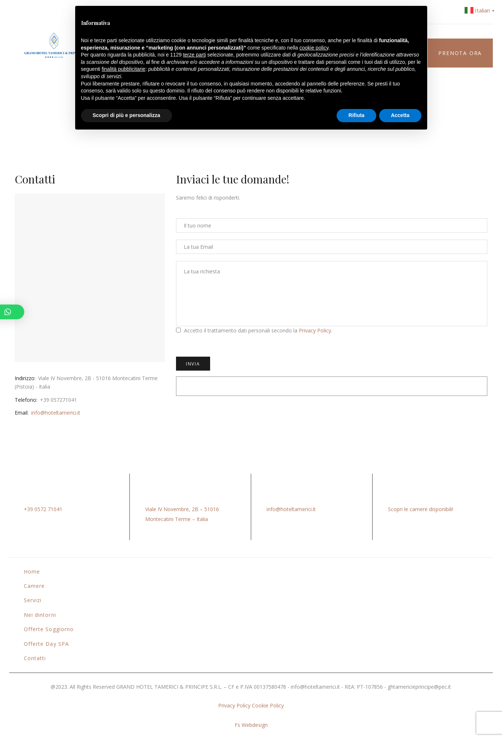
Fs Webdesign (251, 724)
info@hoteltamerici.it (55, 412)
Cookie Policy (268, 705)
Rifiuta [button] (356, 115)
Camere (34, 585)
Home (32, 571)
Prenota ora (460, 53)
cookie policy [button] (313, 48)
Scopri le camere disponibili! (420, 509)
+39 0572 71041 (43, 509)
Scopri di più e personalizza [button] (126, 115)
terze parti (194, 55)
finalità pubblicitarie (123, 69)
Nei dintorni (40, 614)
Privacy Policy (315, 330)
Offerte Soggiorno (49, 629)
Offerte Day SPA (46, 643)
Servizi (32, 600)
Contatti (35, 658)
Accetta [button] (400, 115)
